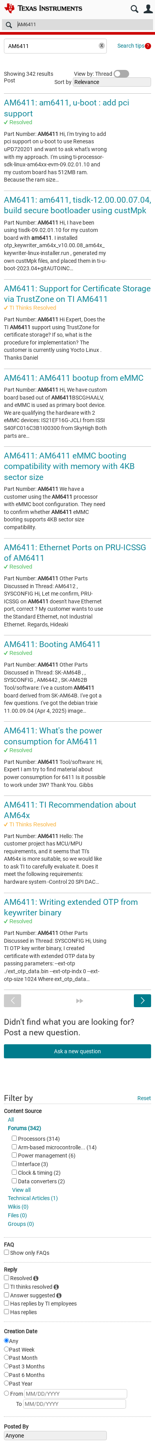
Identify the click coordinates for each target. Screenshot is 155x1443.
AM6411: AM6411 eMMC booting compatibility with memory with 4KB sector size (69, 466)
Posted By (16, 1426)
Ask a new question (77, 1051)
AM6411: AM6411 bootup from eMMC (74, 378)
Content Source (22, 1111)
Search (134, 9)
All (11, 1120)
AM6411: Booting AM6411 (52, 644)
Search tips (130, 46)
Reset (144, 1098)
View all (21, 1190)
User (148, 9)
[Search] (77, 24)
